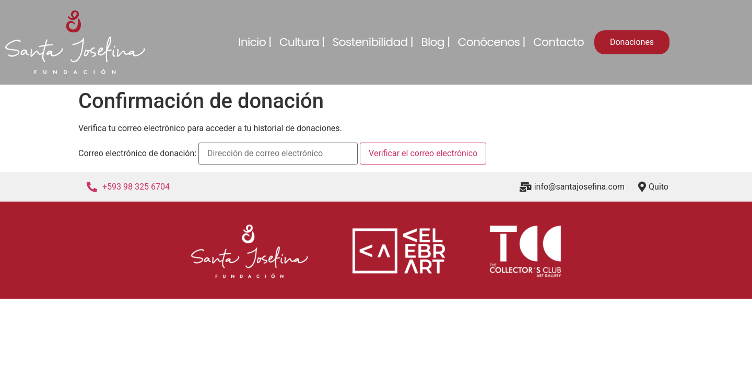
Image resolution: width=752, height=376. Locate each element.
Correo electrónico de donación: (137, 153)
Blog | (435, 42)
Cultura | (302, 42)
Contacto (558, 42)
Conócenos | (491, 42)
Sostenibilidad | (372, 42)
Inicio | (255, 42)
